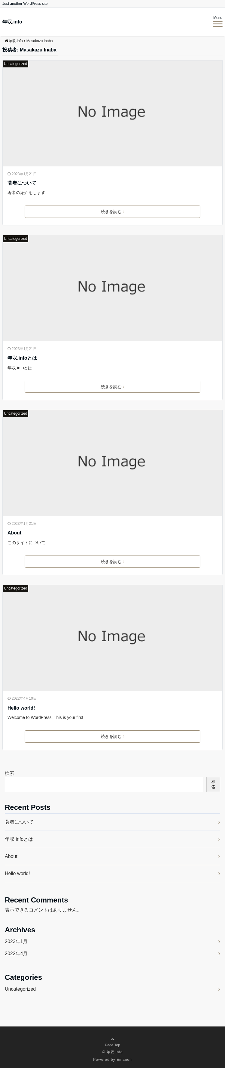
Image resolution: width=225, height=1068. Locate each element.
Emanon (124, 1059)
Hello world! (21, 707)
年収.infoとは (22, 358)
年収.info (12, 21)
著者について (22, 183)
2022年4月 (16, 953)
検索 (9, 773)
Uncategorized (15, 64)
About (14, 532)
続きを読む (112, 211)
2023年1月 (16, 941)
